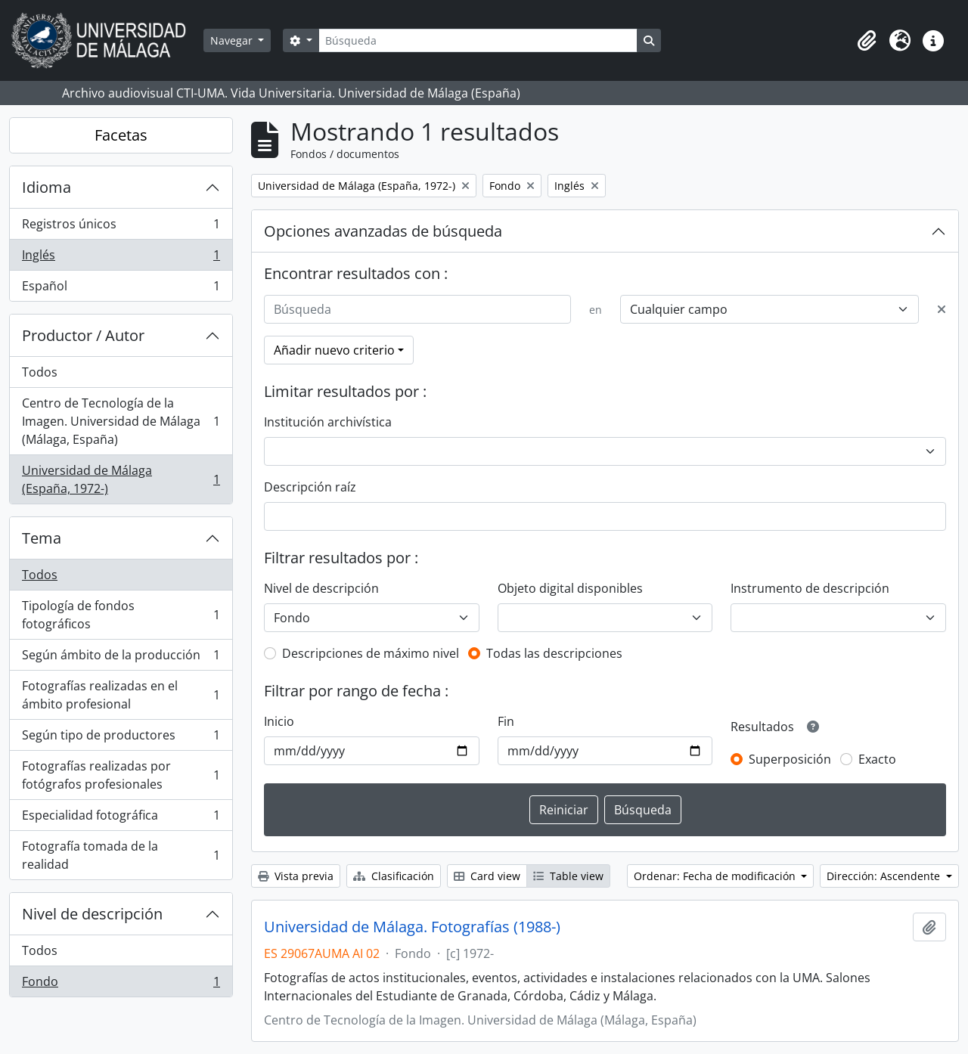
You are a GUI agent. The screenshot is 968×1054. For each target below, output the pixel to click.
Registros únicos (120, 227)
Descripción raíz (310, 487)
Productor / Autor (83, 335)
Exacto (877, 759)
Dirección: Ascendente (885, 876)
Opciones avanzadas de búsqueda (383, 231)
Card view (487, 876)
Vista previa (296, 876)
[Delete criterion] (941, 309)
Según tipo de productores (120, 738)
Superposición (790, 759)
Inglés (120, 258)
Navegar (233, 40)
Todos (39, 372)
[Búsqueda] (478, 40)
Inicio (279, 721)
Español (120, 289)
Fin (506, 721)
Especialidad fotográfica (120, 818)
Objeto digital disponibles (570, 588)
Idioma (46, 187)
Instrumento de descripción (810, 588)
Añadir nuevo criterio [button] (334, 350)
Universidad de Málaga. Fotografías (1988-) (412, 927)
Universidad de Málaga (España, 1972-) (120, 479)
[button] (866, 40)
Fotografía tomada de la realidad (120, 855)
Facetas (121, 135)
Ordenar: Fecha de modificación (716, 876)
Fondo (120, 984)
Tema (41, 538)
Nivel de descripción (92, 914)
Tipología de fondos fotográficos (120, 614)
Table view (568, 876)
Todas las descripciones (554, 653)
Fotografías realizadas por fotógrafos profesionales (120, 775)
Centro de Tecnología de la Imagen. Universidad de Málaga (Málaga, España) (120, 421)
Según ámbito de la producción (120, 658)
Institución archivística (328, 422)
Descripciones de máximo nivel (370, 653)
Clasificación (393, 876)
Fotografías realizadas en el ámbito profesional (120, 694)
